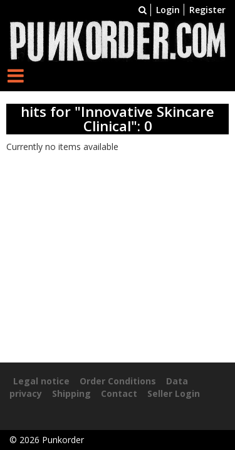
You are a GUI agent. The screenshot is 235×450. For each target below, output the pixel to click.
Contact (119, 393)
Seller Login (173, 393)
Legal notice (41, 381)
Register (207, 10)
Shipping (71, 393)
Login (168, 10)
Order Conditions (118, 381)
